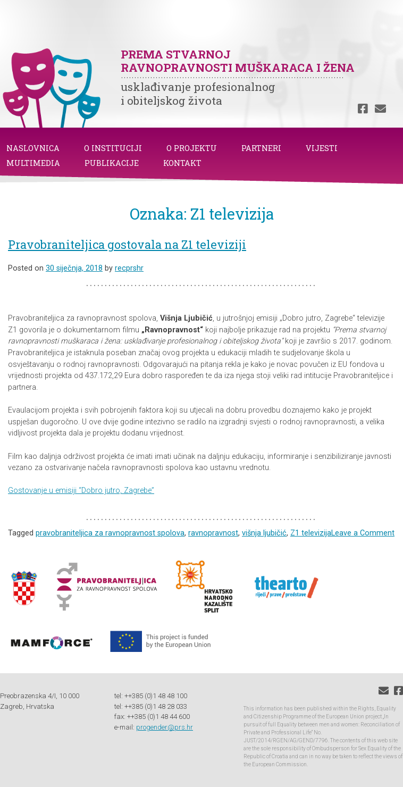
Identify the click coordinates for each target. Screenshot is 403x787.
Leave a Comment (362, 533)
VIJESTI (322, 148)
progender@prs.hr (164, 727)
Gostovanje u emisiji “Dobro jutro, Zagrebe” (81, 490)
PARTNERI (261, 148)
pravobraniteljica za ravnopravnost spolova (110, 533)
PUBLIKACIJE (112, 163)
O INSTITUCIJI (113, 148)
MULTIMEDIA (33, 163)
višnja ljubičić (264, 533)
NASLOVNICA (33, 148)
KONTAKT (182, 163)
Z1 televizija (310, 533)
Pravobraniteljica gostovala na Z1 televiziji (127, 244)
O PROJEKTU (191, 148)
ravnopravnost (213, 533)
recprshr (129, 268)
